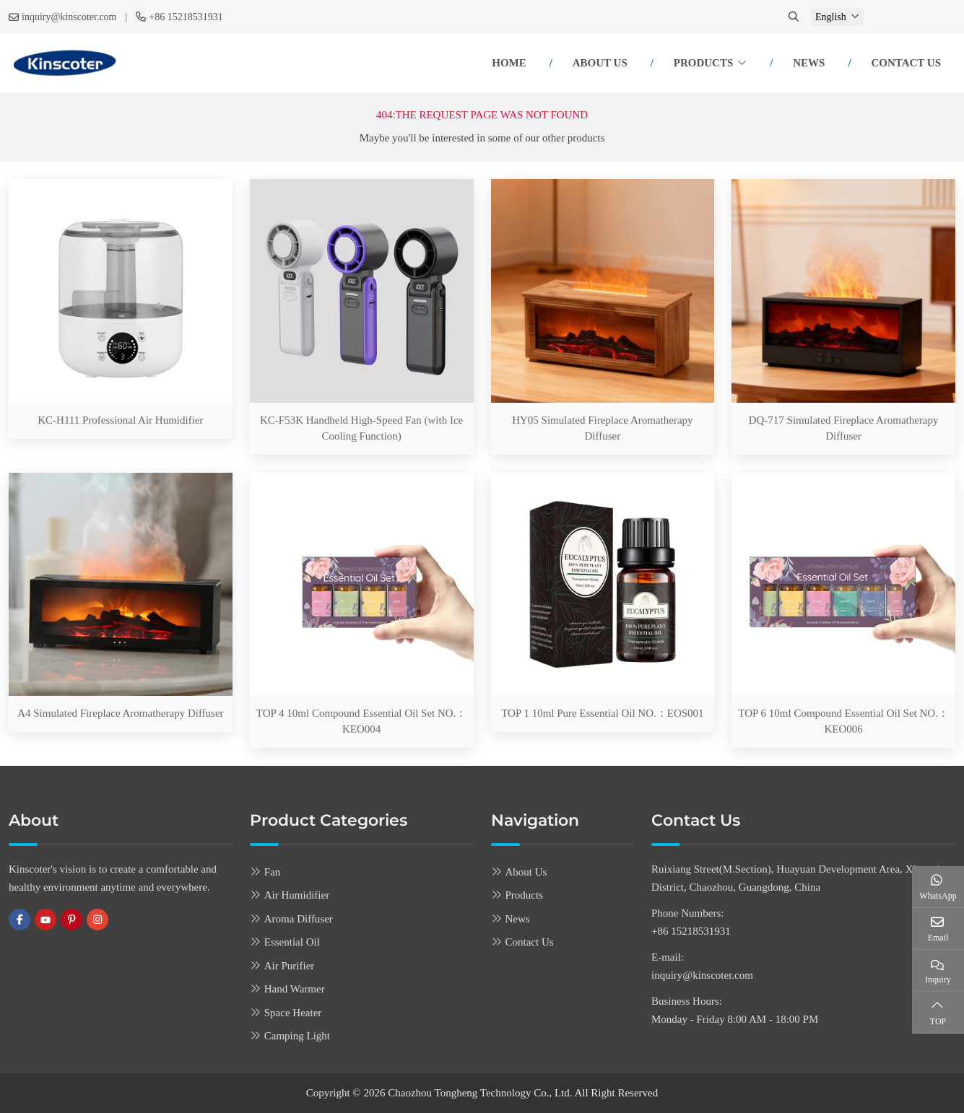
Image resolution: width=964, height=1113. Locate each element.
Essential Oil (292, 942)
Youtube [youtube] (45, 919)
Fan (272, 872)
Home (509, 63)
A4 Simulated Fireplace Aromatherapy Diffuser (120, 713)
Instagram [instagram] (97, 919)
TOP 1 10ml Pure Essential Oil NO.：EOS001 (602, 713)
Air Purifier (289, 966)
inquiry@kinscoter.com (69, 17)
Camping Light (297, 1036)
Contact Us (906, 63)
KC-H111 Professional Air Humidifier (120, 420)
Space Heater (293, 1012)
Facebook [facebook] (19, 919)
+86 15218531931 (185, 17)
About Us (600, 63)
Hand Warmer (294, 989)
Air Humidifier (296, 895)
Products (704, 63)
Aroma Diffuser (298, 919)
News (809, 63)
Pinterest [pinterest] (71, 919)
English (830, 17)
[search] (795, 17)
